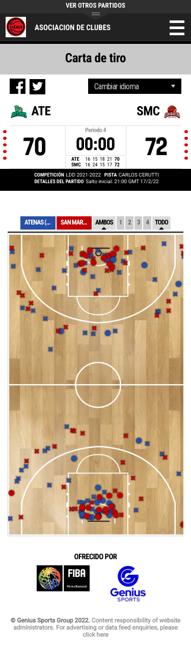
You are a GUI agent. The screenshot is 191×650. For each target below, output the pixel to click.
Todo (161, 223)
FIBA (63, 584)
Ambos (104, 223)
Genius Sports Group (127, 584)
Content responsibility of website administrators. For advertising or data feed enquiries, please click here (96, 627)
